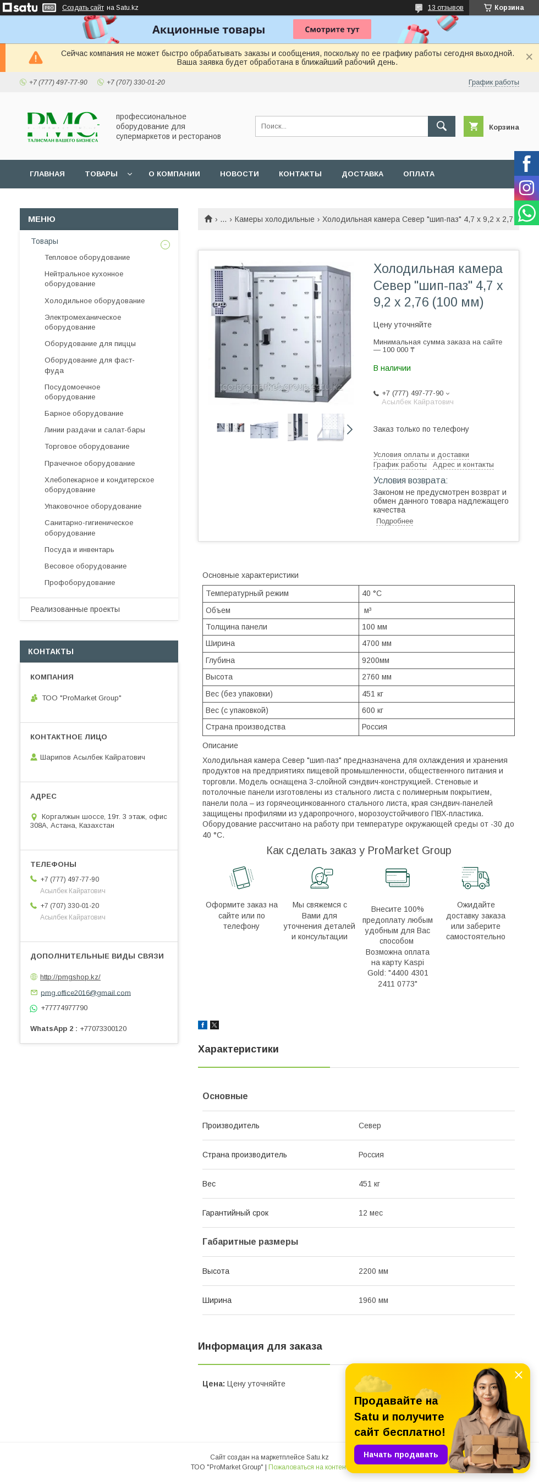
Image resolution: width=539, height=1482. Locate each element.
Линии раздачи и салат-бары (95, 430)
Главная (47, 174)
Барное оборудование (84, 413)
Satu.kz (317, 1457)
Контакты (300, 174)
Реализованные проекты (75, 609)
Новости (239, 174)
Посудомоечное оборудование (72, 392)
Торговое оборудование (87, 446)
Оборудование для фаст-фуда (90, 365)
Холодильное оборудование (95, 301)
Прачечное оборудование (90, 463)
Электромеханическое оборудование (83, 322)
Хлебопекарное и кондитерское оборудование (99, 485)
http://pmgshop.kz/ (70, 977)
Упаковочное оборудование (93, 506)
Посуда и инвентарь (79, 549)
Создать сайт (83, 8)
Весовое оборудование (86, 566)
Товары (101, 174)
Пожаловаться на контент (308, 1467)
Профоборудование (80, 582)
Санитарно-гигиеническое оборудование (89, 528)
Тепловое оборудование (87, 257)
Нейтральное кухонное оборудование (84, 279)
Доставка (362, 174)
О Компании (174, 174)
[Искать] (441, 126)
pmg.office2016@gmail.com (86, 992)
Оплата (419, 174)
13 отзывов (446, 8)
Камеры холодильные (275, 219)
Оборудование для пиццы (90, 343)
